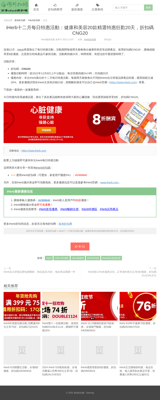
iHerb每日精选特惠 (112, 258)
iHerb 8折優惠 (61, 258)
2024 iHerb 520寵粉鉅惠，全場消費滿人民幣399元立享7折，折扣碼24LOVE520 (60, 356)
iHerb (20, 49)
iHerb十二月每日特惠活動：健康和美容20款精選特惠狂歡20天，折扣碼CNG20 (80, 30)
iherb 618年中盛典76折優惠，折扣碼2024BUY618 (138, 310)
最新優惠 (77, 7)
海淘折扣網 (14, 7)
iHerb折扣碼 (34, 20)
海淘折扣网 (65, 223)
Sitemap (90, 393)
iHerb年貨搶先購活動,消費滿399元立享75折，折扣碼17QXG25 (22, 310)
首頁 (36, 7)
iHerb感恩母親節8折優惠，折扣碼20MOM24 (99, 354)
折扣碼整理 (55, 7)
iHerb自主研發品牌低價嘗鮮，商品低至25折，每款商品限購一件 (39, 271)
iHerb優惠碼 (78, 258)
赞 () (80, 246)
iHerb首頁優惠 (48, 209)
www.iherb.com (109, 182)
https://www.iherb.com (123, 82)
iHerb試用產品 (109, 209)
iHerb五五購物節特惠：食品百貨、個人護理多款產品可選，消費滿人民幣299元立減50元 (138, 356)
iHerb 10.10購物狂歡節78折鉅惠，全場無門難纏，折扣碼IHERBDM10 (99, 312)
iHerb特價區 (89, 209)
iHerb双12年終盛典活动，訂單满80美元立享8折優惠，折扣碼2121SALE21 (122, 273)
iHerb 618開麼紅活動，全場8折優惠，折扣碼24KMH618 (22, 354)
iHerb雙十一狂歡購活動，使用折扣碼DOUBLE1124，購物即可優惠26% (60, 312)
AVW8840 (44, 200)
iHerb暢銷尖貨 (69, 209)
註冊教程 (97, 7)
